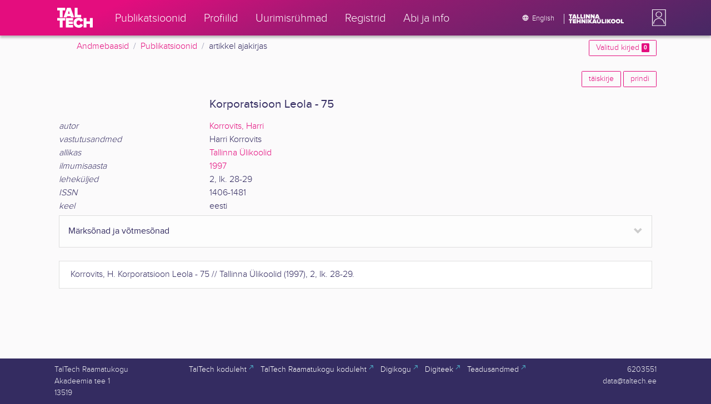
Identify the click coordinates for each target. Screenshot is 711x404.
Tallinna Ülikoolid (240, 153)
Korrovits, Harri (236, 126)
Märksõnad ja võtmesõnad (118, 231)
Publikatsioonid (169, 46)
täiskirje (601, 78)
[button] (657, 18)
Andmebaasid (103, 46)
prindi (639, 78)
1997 (218, 166)
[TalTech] (75, 17)
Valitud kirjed (622, 47)
